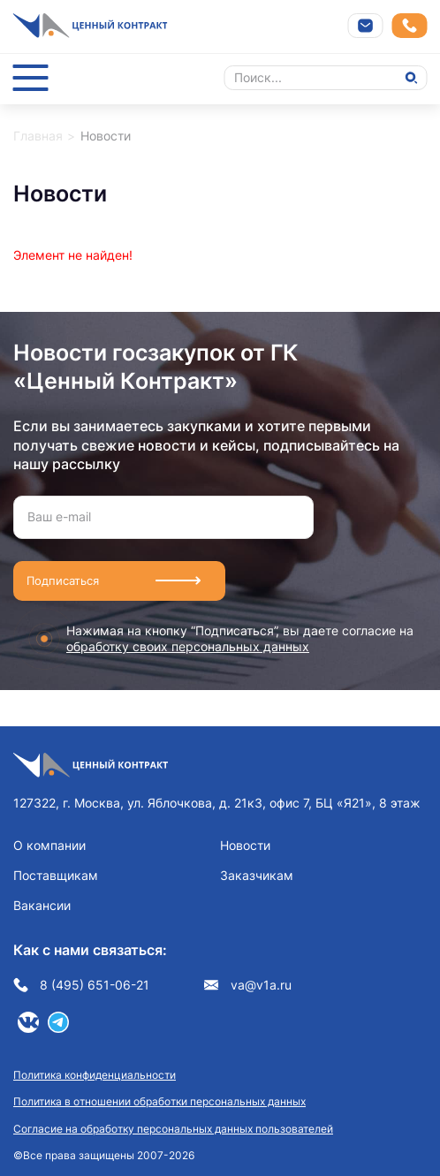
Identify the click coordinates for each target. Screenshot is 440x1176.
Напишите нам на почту (366, 25)
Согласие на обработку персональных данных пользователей (173, 1128)
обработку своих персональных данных (187, 646)
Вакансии (42, 905)
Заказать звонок (409, 26)
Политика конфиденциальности (94, 1074)
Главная (38, 135)
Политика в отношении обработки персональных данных (159, 1101)
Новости (245, 845)
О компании (49, 845)
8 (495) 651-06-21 (81, 985)
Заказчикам (256, 875)
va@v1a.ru (248, 985)
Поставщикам (55, 875)
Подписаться (63, 580)
